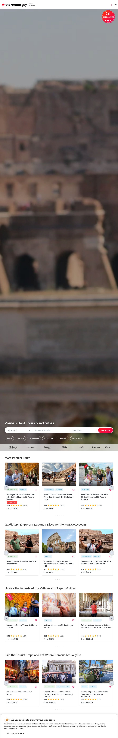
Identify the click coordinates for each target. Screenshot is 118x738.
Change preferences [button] (16, 733)
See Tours (105, 430)
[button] (9, 438)
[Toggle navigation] (116, 4)
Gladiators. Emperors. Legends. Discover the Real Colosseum (45, 524)
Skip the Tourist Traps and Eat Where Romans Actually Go (43, 655)
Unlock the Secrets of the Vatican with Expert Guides (40, 588)
